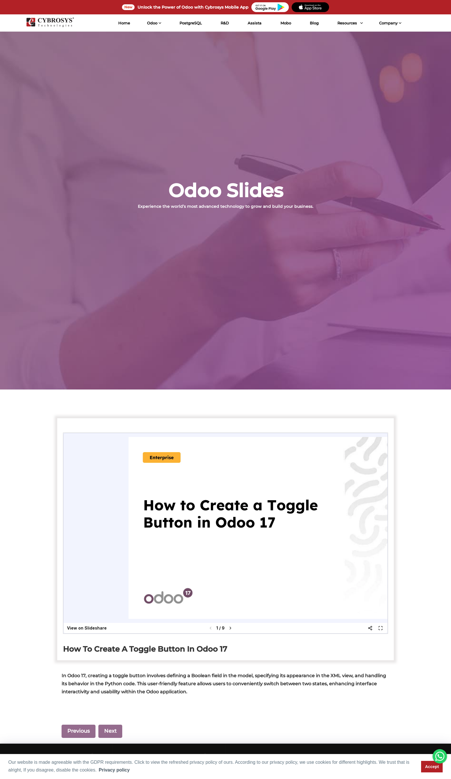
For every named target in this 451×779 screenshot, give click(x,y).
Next (110, 731)
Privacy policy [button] (114, 770)
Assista (254, 23)
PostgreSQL (190, 23)
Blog (313, 23)
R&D (224, 23)
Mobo (284, 23)
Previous (78, 731)
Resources (346, 23)
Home (123, 23)
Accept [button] (432, 766)
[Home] (49, 23)
